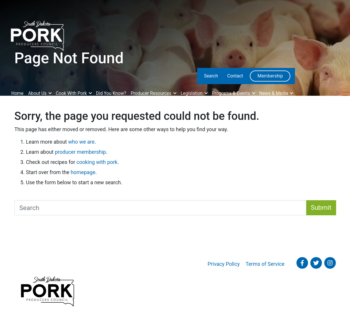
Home (17, 93)
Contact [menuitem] (235, 76)
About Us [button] (38, 93)
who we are (81, 142)
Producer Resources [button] (151, 93)
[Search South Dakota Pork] (160, 207)
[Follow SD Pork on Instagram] (330, 263)
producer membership (80, 152)
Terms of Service (265, 264)
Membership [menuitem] (270, 76)
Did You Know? (111, 93)
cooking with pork (97, 162)
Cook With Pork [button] (72, 93)
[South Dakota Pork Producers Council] (36, 34)
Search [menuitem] (211, 76)
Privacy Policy (224, 264)
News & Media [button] (274, 93)
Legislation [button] (192, 93)
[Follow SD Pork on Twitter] (316, 263)
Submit (321, 207)
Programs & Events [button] (231, 93)
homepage (83, 172)
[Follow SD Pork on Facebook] (302, 263)
